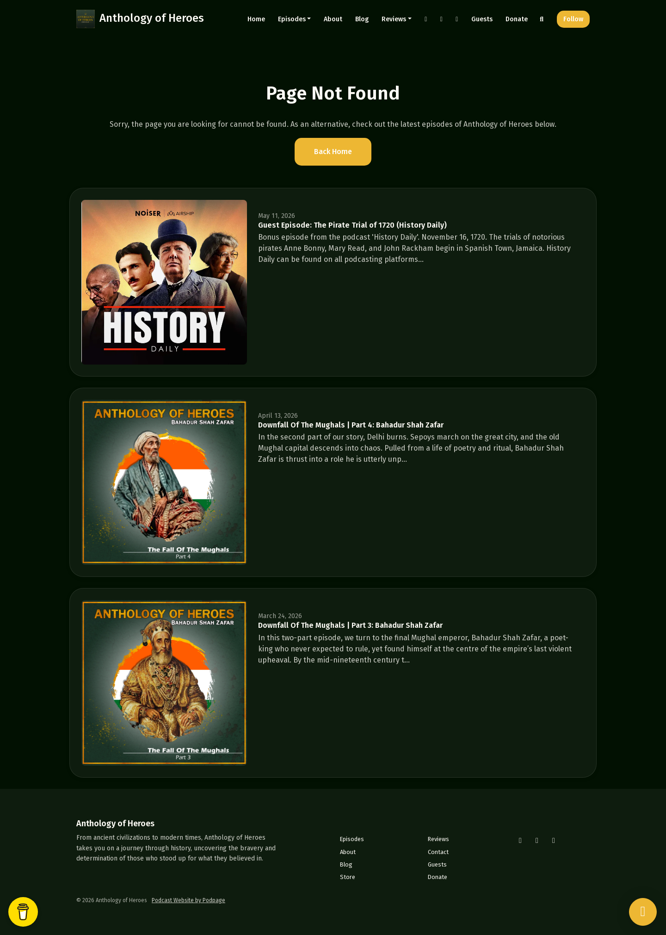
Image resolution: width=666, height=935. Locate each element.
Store (347, 876)
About (333, 19)
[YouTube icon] (553, 840)
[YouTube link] (457, 19)
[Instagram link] (426, 19)
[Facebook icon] (537, 840)
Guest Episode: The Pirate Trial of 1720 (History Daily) (352, 225)
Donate (517, 19)
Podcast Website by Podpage (188, 900)
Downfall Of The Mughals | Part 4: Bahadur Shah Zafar (351, 425)
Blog (362, 19)
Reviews (394, 19)
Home (256, 19)
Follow (573, 19)
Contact (438, 851)
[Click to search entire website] (542, 19)
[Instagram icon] (520, 840)
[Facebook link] (442, 19)
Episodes (292, 19)
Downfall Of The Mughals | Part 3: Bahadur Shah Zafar (350, 625)
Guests (482, 19)
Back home (333, 151)
